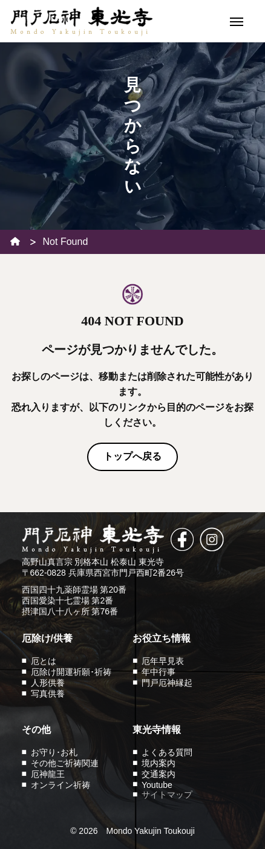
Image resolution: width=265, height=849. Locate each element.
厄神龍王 (48, 774)
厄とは (43, 661)
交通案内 (158, 774)
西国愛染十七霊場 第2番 (68, 600)
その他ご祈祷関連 (65, 763)
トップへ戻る (132, 456)
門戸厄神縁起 (167, 683)
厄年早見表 (163, 661)
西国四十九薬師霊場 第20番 (74, 589)
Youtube (157, 785)
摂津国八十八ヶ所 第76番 (70, 611)
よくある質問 (167, 752)
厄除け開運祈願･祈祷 (71, 672)
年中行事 (158, 672)
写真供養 (48, 693)
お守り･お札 (54, 752)
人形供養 (48, 683)
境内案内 (158, 763)
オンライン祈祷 (60, 785)
